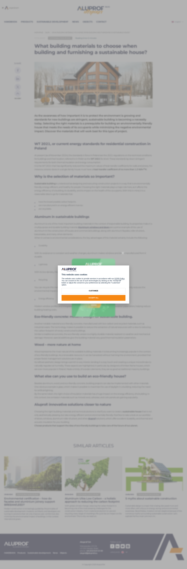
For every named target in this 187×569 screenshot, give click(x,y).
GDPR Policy (119, 279)
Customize (93, 291)
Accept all (93, 298)
